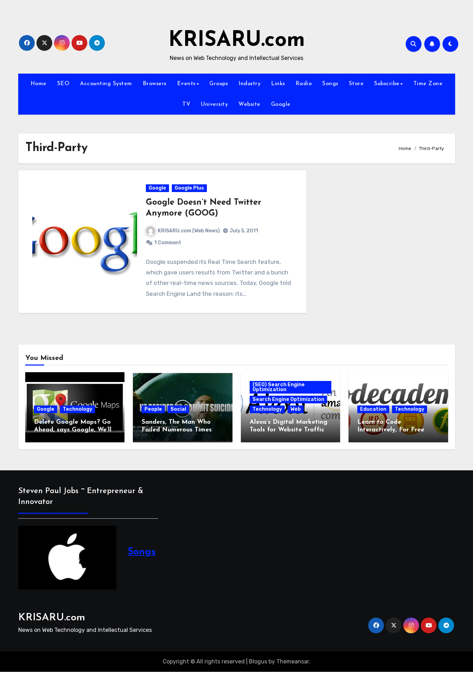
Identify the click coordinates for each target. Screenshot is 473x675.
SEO (63, 84)
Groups (218, 84)
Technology (77, 412)
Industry (249, 84)
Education (373, 412)
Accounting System (106, 84)
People (153, 412)
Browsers (155, 84)
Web (295, 412)
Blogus (258, 664)
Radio (304, 84)
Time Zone (428, 84)
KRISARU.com (236, 40)
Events (186, 84)
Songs (330, 84)
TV (186, 104)
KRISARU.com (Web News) (183, 232)
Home (39, 84)
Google (281, 104)
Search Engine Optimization (288, 402)
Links (278, 84)
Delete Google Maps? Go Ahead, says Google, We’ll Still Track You (73, 433)
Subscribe (387, 84)
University (214, 104)
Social (178, 412)
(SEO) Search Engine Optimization (278, 390)
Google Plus (189, 190)
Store (356, 84)
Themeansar (292, 664)
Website (249, 104)
